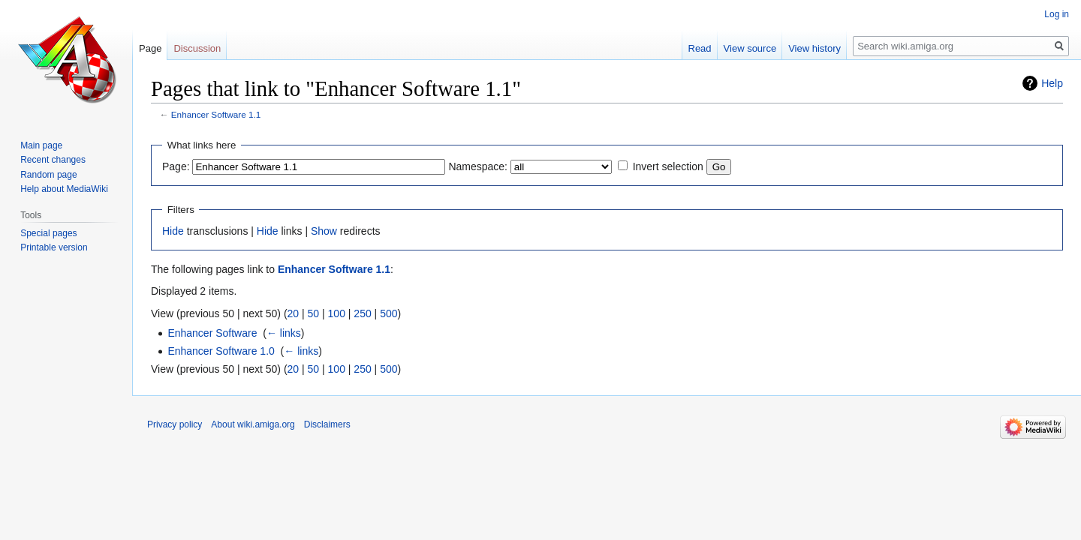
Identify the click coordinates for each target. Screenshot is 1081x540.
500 (388, 314)
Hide (173, 231)
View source (750, 48)
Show (324, 231)
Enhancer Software (212, 333)
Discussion (197, 48)
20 (294, 314)
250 (362, 314)
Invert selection (668, 166)
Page (150, 48)
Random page (48, 175)
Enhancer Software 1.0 (220, 351)
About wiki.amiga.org (252, 424)
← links (283, 333)
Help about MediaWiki (64, 189)
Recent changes (53, 159)
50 (314, 314)
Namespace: (477, 166)
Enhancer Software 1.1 (216, 114)
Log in (1056, 14)
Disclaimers (327, 424)
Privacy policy (174, 424)
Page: (176, 166)
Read (700, 48)
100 (336, 314)
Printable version (53, 247)
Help (1052, 83)
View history (814, 48)
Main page (41, 145)
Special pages (48, 233)
